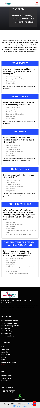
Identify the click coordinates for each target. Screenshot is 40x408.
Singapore (5, 349)
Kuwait (3, 360)
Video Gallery (6, 378)
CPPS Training (6, 331)
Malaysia (4, 352)
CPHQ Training (6, 328)
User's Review (6, 381)
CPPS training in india (9, 323)
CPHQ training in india (9, 321)
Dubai (3, 357)
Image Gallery (6, 376)
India (3, 347)
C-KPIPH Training (7, 336)
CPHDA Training (7, 333)
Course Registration (8, 362)
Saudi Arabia (6, 354)
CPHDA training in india (10, 326)
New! (3, 365)
